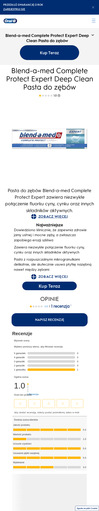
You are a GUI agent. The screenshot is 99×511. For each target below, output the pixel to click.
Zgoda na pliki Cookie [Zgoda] (87, 508)
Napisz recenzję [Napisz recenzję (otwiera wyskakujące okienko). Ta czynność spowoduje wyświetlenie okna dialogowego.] (49, 320)
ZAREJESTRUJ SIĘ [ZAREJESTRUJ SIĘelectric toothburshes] (14, 9)
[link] (32, 385)
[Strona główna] (10, 21)
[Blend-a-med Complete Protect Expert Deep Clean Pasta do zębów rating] (49, 95)
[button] (20, 403)
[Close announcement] (93, 7)
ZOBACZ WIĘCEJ (49, 216)
